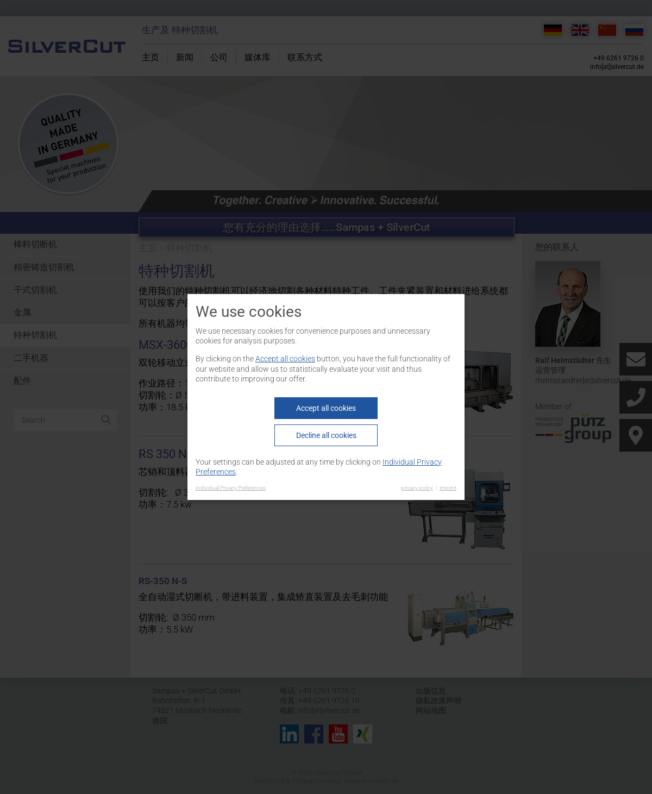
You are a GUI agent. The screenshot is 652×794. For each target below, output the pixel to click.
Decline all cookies (326, 435)
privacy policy (417, 488)
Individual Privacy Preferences (231, 488)
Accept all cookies (285, 358)
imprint (448, 488)
